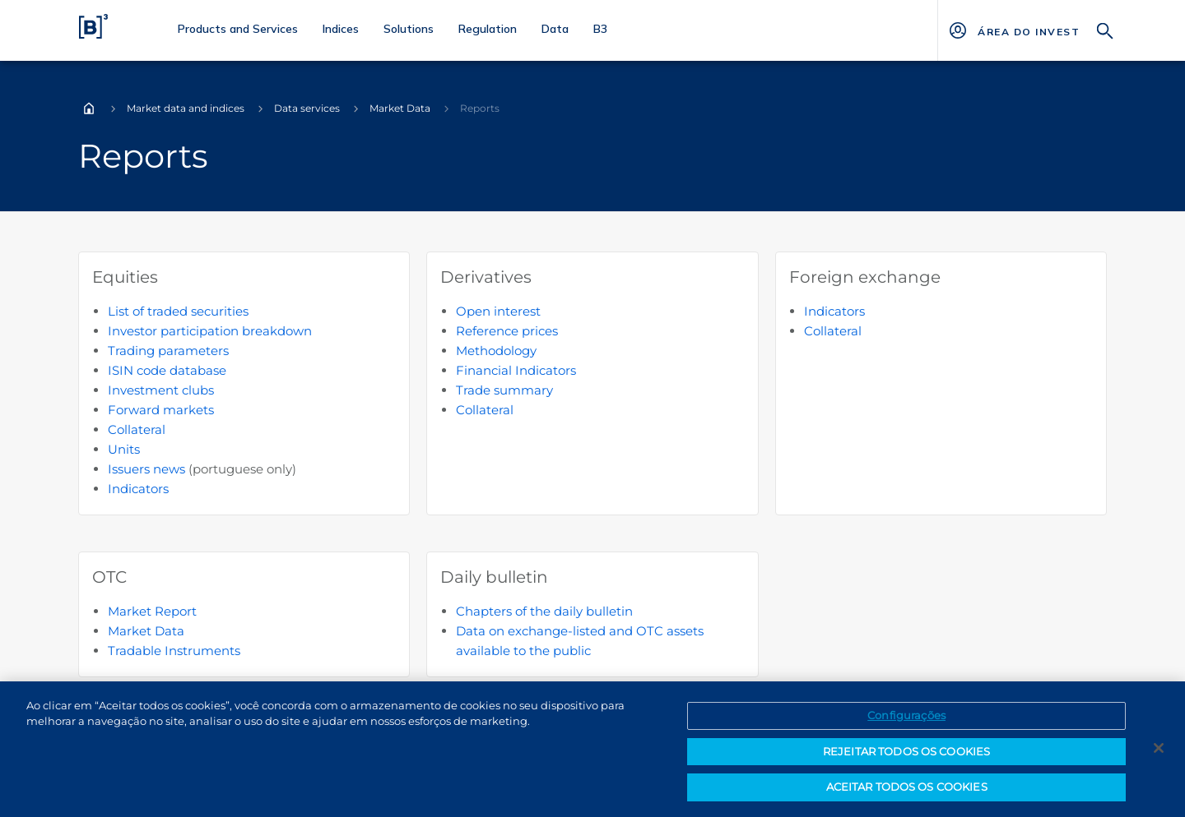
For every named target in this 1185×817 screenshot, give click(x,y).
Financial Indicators (516, 370)
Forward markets (161, 410)
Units (124, 449)
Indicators (138, 488)
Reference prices (507, 331)
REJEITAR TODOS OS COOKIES (906, 757)
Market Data (399, 108)
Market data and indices (185, 108)
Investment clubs (161, 390)
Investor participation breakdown (210, 331)
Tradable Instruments (174, 650)
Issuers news (146, 469)
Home (89, 108)
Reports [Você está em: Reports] (480, 108)
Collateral (136, 429)
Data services (307, 108)
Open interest (498, 311)
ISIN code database (167, 370)
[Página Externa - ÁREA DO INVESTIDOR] (1028, 30)
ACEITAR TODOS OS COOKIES (907, 794)
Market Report (152, 611)
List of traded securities (178, 311)
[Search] (1105, 29)
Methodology (496, 350)
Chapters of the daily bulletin (544, 611)
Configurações (906, 721)
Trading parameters (168, 350)
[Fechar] (1159, 754)
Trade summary (504, 390)
